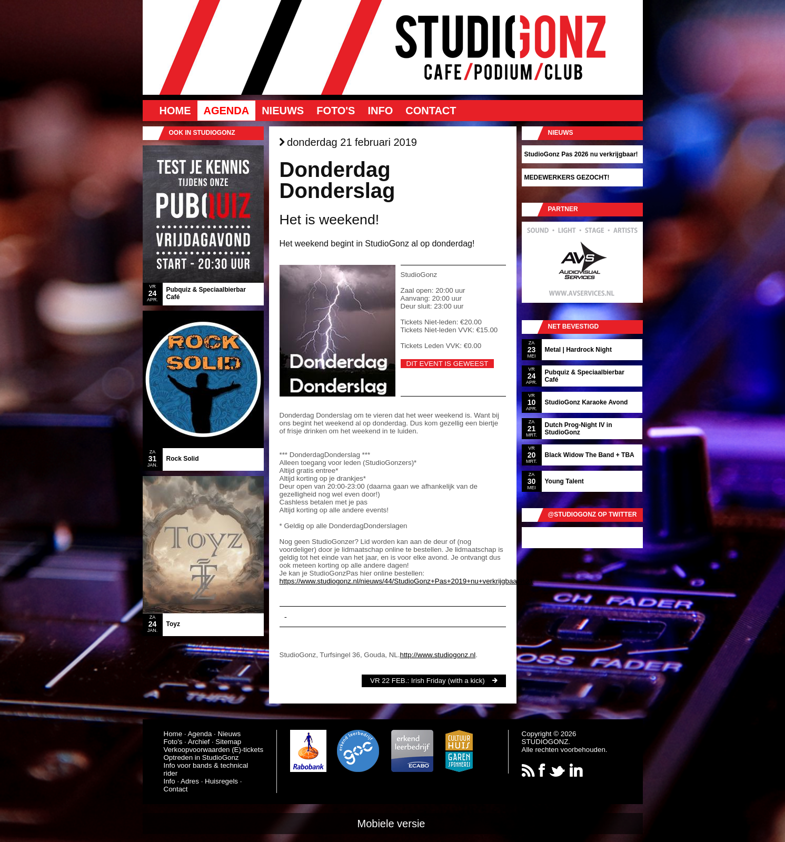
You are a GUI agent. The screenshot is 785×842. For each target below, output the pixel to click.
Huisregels (221, 781)
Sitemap (228, 742)
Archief (199, 742)
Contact (430, 110)
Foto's (335, 110)
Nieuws (283, 110)
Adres (190, 781)
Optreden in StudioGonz (201, 757)
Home (175, 110)
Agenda (227, 110)
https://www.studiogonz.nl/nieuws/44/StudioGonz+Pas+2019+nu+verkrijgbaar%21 (406, 581)
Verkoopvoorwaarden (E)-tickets (214, 750)
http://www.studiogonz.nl (437, 655)
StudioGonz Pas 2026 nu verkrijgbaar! (581, 154)
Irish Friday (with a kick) (448, 681)
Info (380, 110)
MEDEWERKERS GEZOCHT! (567, 177)
